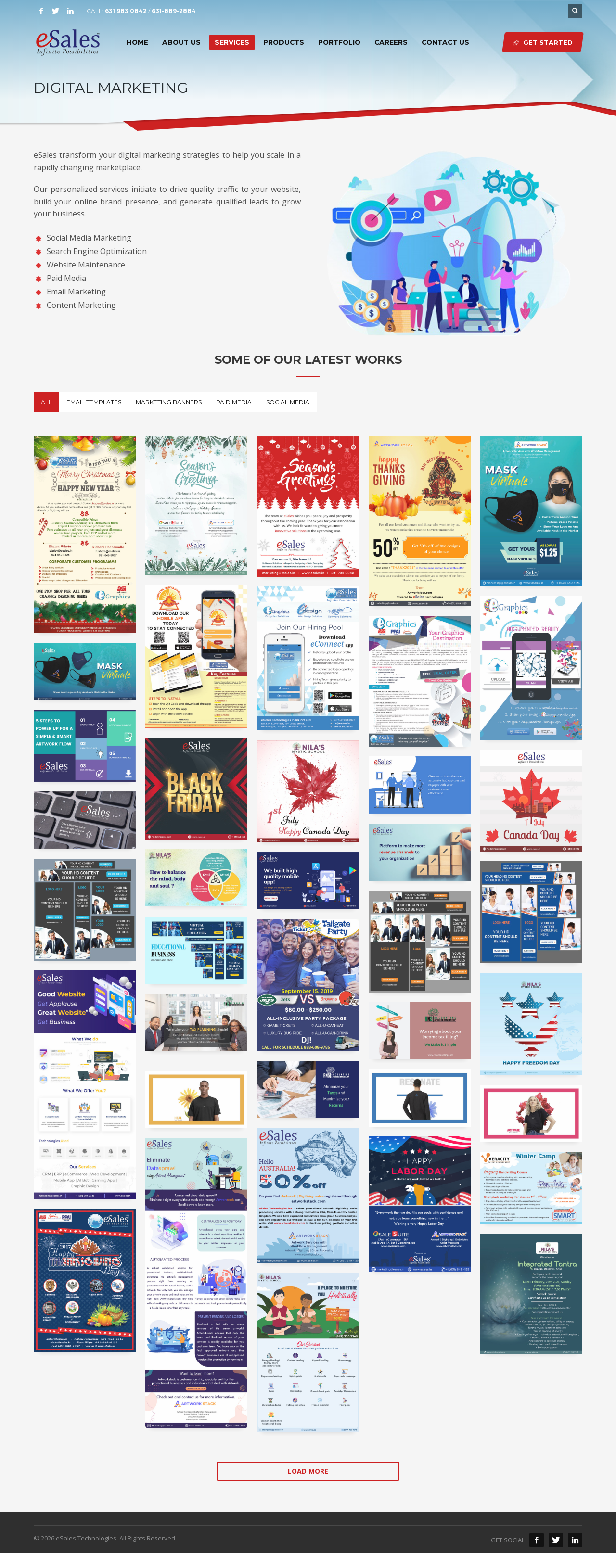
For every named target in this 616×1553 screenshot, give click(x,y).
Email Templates (93, 402)
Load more (308, 1471)
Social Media (287, 402)
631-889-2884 (174, 10)
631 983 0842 (126, 10)
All (46, 402)
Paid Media (234, 402)
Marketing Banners (169, 402)
